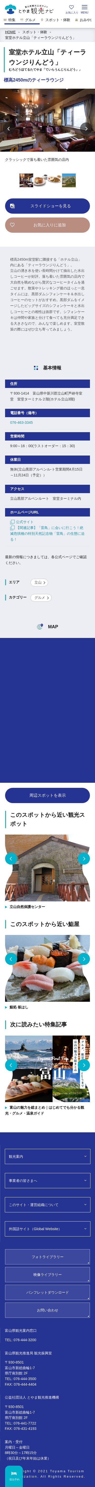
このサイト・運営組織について (34, 1205)
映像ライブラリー (47, 1275)
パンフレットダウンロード (47, 1292)
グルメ (39, 598)
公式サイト (22, 522)
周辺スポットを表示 (47, 795)
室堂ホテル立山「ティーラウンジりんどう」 (40, 38)
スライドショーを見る (50, 206)
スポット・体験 (34, 32)
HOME (10, 32)
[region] (47, 21)
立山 (38, 582)
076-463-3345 (21, 422)
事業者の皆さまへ (23, 1181)
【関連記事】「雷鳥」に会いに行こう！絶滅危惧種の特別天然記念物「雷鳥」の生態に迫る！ (47, 533)
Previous (9, 128)
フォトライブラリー (48, 1257)
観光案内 (16, 1156)
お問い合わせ (47, 1310)
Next (86, 128)
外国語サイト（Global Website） (35, 1229)
